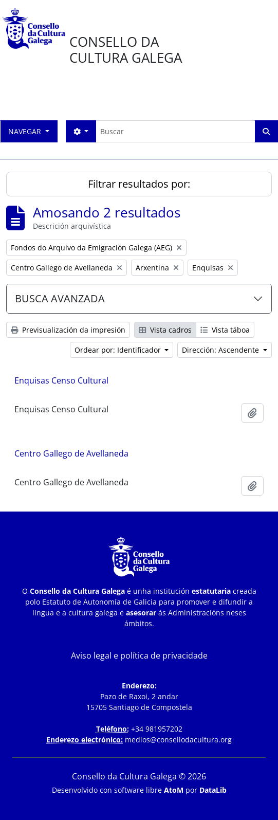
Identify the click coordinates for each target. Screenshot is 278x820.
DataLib (213, 790)
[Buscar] (175, 131)
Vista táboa (225, 330)
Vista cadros (165, 330)
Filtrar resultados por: (139, 184)
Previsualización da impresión (68, 330)
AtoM (173, 790)
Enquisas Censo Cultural (61, 380)
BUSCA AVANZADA (60, 298)
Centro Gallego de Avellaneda (71, 453)
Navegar (25, 131)
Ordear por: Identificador (119, 350)
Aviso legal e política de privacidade (139, 655)
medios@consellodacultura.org (178, 739)
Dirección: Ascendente (221, 350)
